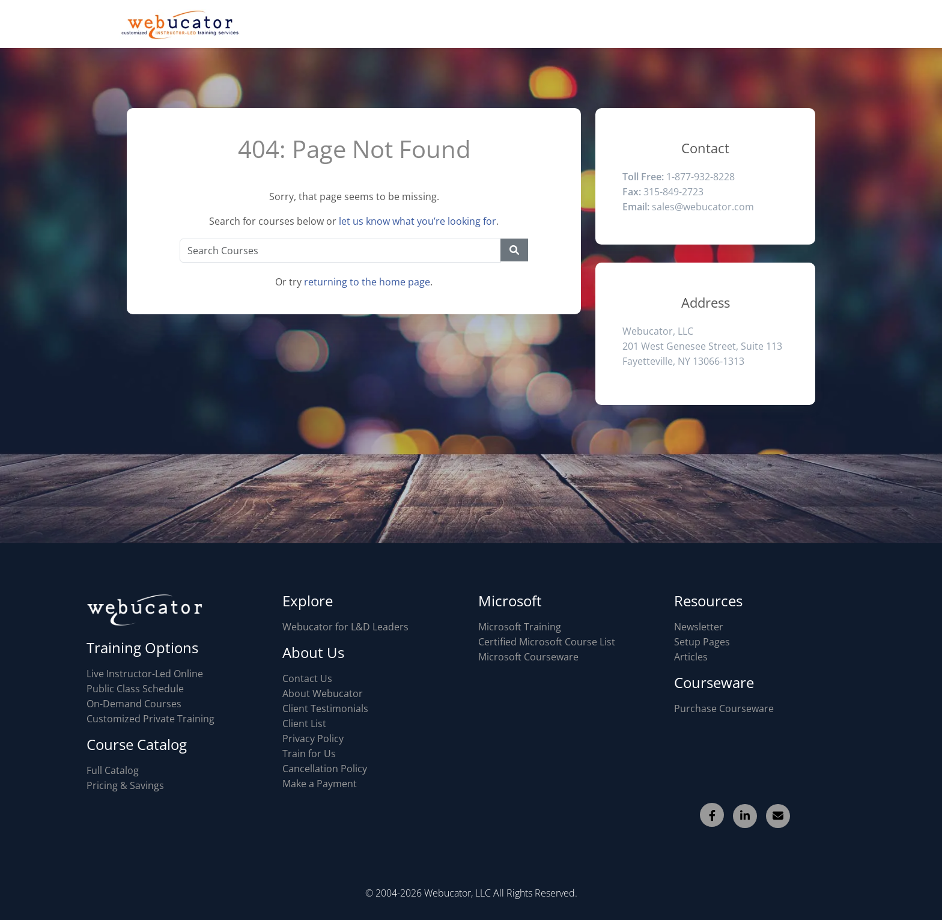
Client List (304, 723)
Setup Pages (702, 641)
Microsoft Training (519, 626)
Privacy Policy (313, 738)
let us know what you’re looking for (417, 221)
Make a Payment (319, 783)
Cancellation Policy (324, 768)
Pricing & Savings (125, 785)
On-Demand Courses (134, 703)
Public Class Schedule (135, 688)
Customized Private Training (150, 718)
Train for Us (309, 753)
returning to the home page (367, 281)
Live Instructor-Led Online (145, 673)
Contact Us (307, 678)
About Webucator (322, 693)
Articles (691, 656)
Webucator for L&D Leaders (345, 626)
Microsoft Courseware (528, 656)
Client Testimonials (325, 708)
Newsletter (698, 626)
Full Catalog (113, 770)
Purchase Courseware (724, 708)
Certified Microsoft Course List (546, 641)
